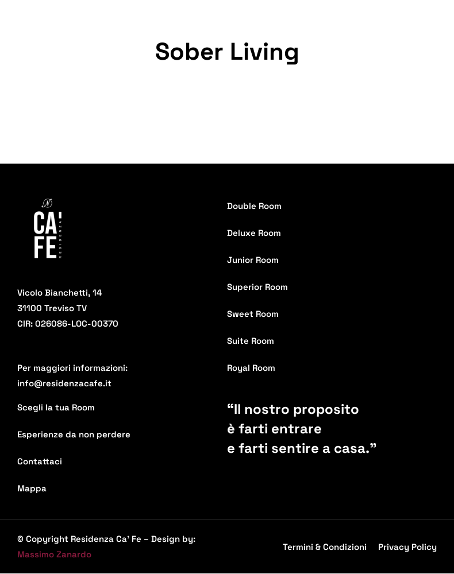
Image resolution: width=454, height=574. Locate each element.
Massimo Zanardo (54, 554)
